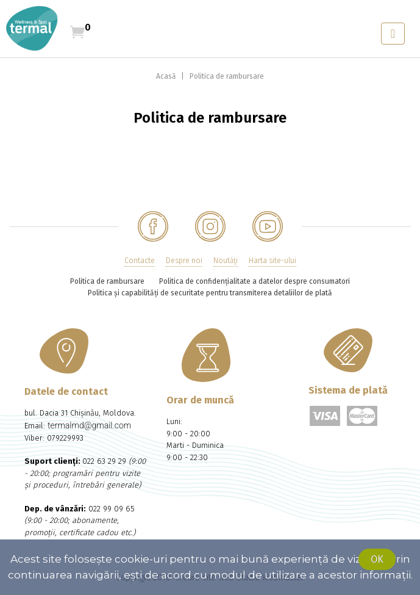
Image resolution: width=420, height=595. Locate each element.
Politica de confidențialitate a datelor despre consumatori (254, 281)
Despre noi (184, 260)
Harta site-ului (272, 260)
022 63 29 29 (104, 461)
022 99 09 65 (111, 508)
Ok (377, 559)
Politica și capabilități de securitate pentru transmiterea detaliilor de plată (210, 293)
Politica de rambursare (227, 76)
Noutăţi (225, 260)
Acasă (167, 76)
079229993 (65, 437)
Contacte (139, 260)
